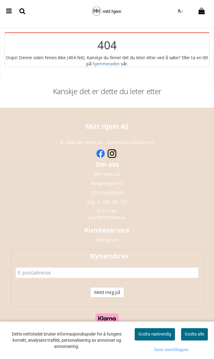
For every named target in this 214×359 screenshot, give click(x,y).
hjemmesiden (106, 64)
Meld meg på (107, 292)
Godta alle (194, 334)
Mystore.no (142, 142)
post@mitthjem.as (107, 217)
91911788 (107, 211)
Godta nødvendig (154, 334)
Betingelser (107, 240)
